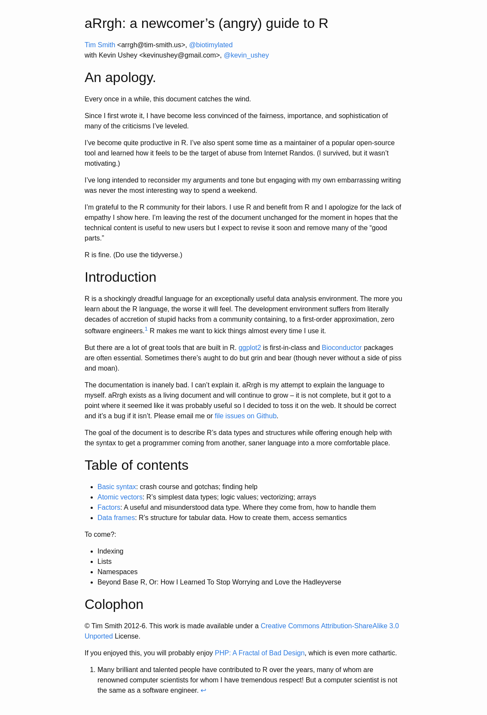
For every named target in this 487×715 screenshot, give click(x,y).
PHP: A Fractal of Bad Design (259, 653)
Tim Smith (100, 45)
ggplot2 (249, 347)
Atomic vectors (120, 497)
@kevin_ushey (246, 55)
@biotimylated (211, 45)
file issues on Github (246, 416)
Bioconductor (342, 347)
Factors (108, 507)
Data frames (116, 517)
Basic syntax (116, 486)
